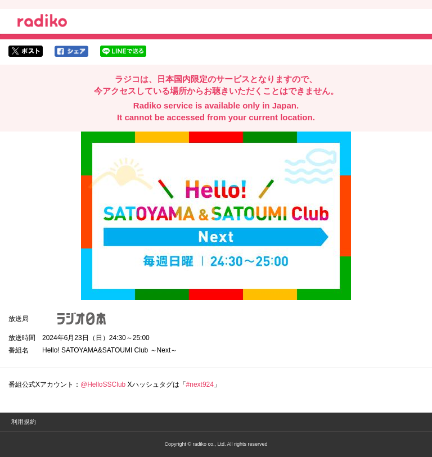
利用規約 (23, 421)
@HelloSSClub (102, 384)
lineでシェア (123, 51)
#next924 (200, 384)
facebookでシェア (71, 51)
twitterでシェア (25, 51)
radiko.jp (42, 22)
